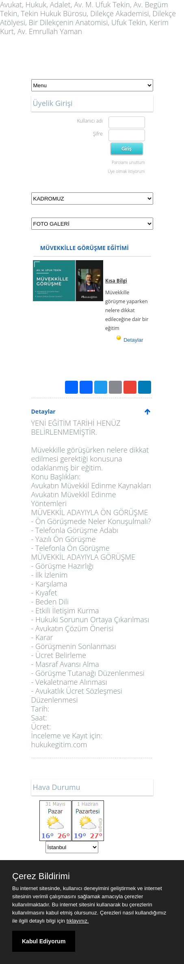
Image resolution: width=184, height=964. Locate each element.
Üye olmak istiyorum (126, 171)
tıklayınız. (78, 921)
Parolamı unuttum (128, 162)
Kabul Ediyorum (43, 941)
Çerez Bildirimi (41, 876)
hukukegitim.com (59, 744)
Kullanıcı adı (89, 120)
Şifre (98, 133)
